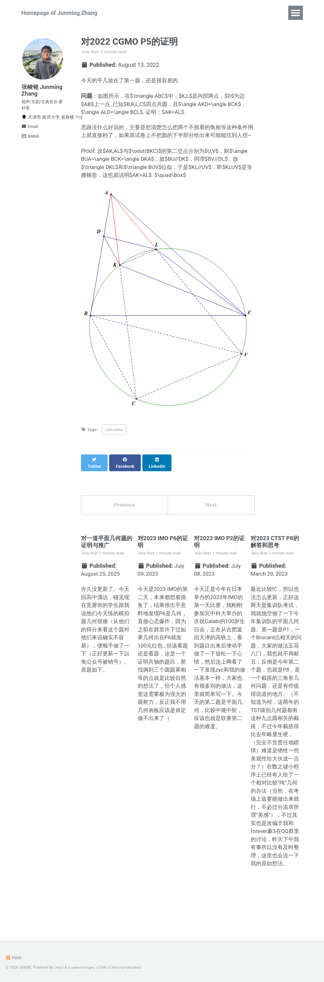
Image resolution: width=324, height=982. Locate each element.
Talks (204, 12)
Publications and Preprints (153, 12)
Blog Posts (236, 12)
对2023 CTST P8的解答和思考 (275, 559)
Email (30, 131)
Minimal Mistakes (129, 968)
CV (265, 12)
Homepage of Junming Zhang (59, 12)
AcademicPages (82, 968)
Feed (14, 957)
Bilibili (30, 141)
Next (211, 522)
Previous (124, 522)
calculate (113, 451)
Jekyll (59, 968)
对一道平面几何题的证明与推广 (106, 559)
